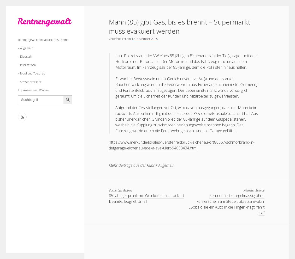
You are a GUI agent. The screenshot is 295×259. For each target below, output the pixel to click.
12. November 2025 (145, 39)
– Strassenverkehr (29, 82)
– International (27, 65)
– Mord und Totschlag (31, 73)
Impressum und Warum (33, 90)
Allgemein (166, 165)
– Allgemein (25, 48)
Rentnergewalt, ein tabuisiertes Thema (43, 40)
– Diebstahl (25, 57)
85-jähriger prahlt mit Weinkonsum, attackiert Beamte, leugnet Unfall (146, 198)
